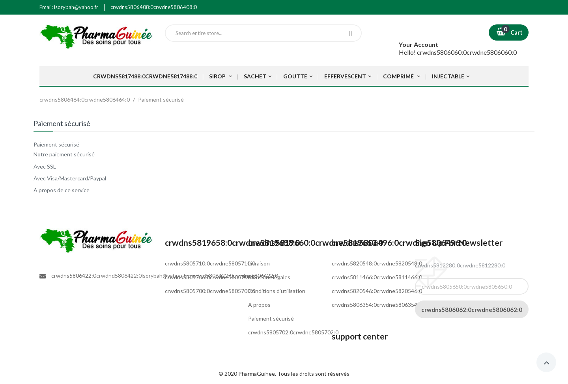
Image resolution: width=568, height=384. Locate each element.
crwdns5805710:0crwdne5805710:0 (210, 263)
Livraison (259, 263)
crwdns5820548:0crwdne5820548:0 (377, 263)
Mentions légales (269, 277)
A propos (259, 304)
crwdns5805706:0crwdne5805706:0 (210, 277)
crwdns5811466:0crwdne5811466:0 (377, 277)
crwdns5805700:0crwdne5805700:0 (210, 291)
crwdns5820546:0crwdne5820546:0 (377, 291)
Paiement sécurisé (271, 318)
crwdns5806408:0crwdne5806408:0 (153, 7)
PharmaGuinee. (257, 373)
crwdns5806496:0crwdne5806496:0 (399, 242)
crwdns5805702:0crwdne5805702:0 (293, 332)
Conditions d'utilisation (276, 291)
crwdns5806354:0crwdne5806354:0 (377, 304)
